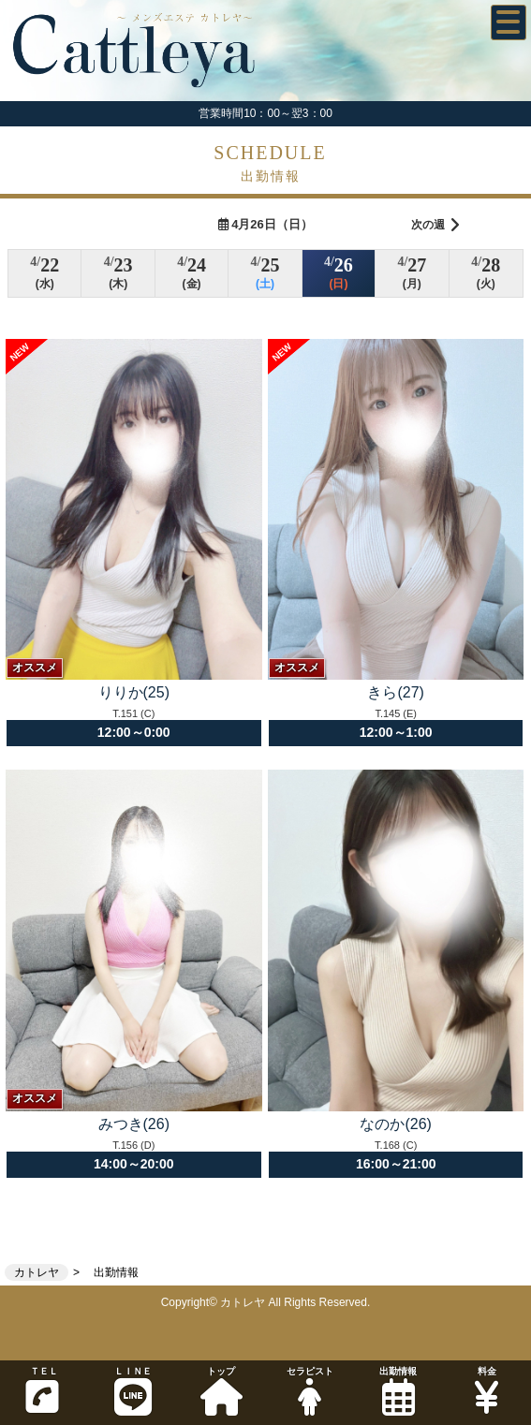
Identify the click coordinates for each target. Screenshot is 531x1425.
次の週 (435, 225)
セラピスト (309, 1391)
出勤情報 (398, 1391)
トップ (221, 1391)
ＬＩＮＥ (132, 1391)
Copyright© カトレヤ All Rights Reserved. (266, 1302)
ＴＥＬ (42, 1390)
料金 (486, 1391)
